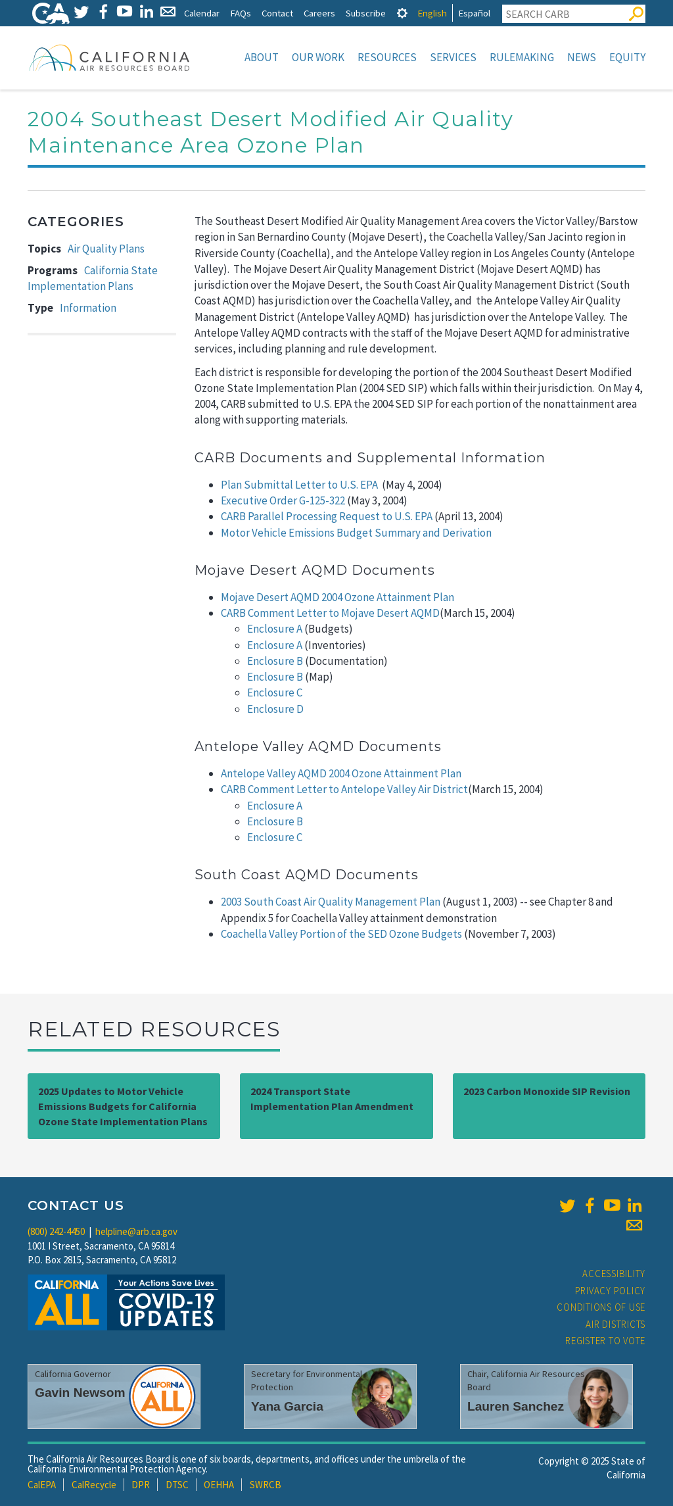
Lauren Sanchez (515, 1406)
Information (88, 308)
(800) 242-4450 (56, 1231)
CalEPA (42, 1484)
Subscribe (366, 13)
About (261, 57)
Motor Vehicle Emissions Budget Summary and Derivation (356, 532)
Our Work (318, 57)
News (581, 57)
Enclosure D (275, 709)
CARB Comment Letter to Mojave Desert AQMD (330, 613)
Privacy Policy (610, 1290)
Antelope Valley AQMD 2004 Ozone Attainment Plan (341, 773)
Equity (627, 57)
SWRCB (265, 1484)
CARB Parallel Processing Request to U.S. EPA (326, 516)
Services (453, 57)
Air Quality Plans (106, 248)
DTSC (177, 1484)
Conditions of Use (601, 1307)
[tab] (402, 13)
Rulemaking (522, 57)
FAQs (240, 13)
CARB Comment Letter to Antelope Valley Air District (344, 789)
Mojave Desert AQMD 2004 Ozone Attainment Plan (337, 597)
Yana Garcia (287, 1406)
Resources (387, 57)
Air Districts (615, 1324)
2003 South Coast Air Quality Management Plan (330, 901)
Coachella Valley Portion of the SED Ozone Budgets (341, 934)
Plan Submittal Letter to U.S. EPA (299, 484)
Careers (319, 13)
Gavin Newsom (80, 1392)
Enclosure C (274, 692)
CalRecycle (94, 1484)
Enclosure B (275, 661)
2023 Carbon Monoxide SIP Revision (546, 1091)
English (432, 13)
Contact (277, 13)
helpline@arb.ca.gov (136, 1231)
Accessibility (613, 1273)
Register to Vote (605, 1340)
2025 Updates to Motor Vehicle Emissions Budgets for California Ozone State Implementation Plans (123, 1106)
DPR (140, 1484)
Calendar (202, 13)
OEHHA (219, 1484)
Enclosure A (274, 628)
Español (474, 13)
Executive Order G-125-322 (283, 500)
